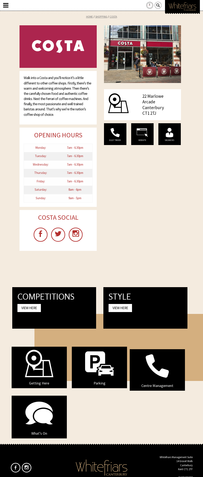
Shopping (101, 16)
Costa (113, 16)
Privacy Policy (109, 449)
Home (89, 16)
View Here (29, 309)
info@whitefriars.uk (182, 437)
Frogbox (109, 470)
